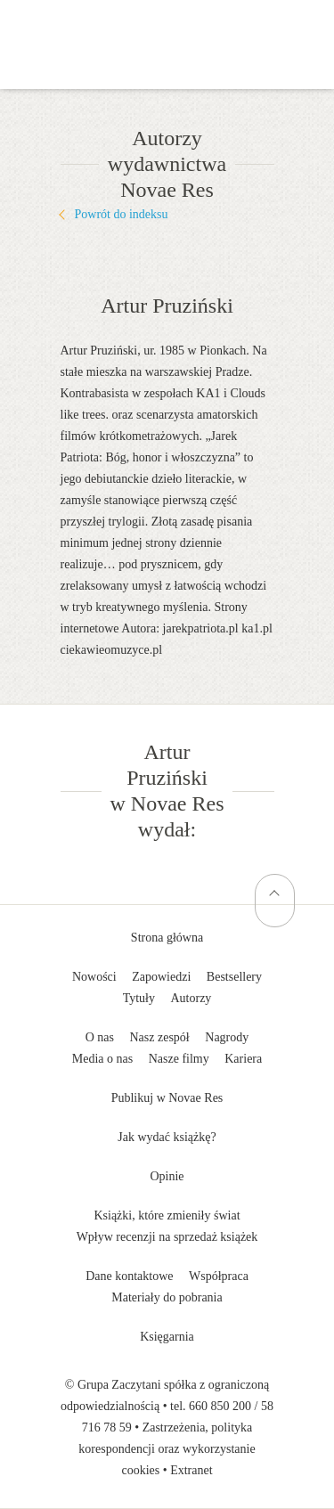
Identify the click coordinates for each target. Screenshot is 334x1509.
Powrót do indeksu (121, 214)
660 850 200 (220, 1406)
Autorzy (190, 998)
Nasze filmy (179, 1058)
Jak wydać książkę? (167, 1137)
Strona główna (167, 937)
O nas (100, 1037)
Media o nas (102, 1058)
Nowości (94, 976)
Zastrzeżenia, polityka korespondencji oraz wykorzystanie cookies (166, 1449)
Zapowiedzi (161, 976)
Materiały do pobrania (166, 1297)
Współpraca (218, 1276)
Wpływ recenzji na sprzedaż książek (167, 1237)
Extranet (191, 1470)
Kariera (243, 1058)
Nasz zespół (160, 1037)
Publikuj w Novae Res (167, 1098)
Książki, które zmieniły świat (167, 1215)
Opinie (166, 1176)
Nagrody (226, 1037)
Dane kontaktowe (129, 1276)
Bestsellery (234, 976)
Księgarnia (167, 1336)
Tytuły (139, 998)
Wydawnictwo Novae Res (167, 26)
